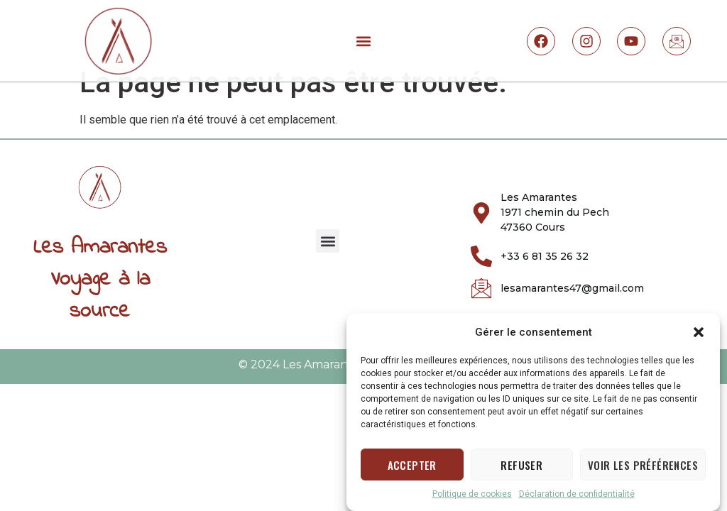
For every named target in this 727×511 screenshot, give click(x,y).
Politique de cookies (472, 498)
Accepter (412, 468)
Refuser (521, 468)
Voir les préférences (643, 468)
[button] (699, 336)
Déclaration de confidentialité (577, 498)
